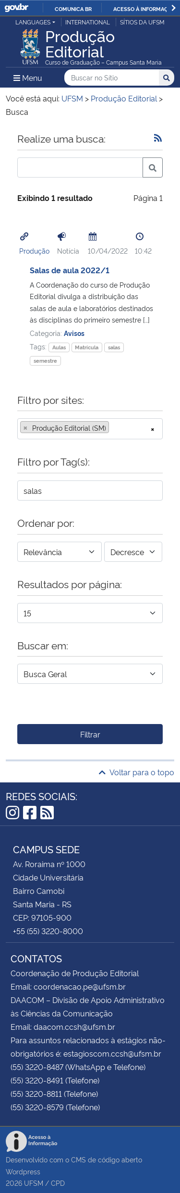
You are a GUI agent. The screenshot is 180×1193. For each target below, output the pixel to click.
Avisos (74, 332)
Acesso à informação (144, 8)
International (87, 22)
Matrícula (86, 347)
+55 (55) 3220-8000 (48, 930)
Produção (34, 250)
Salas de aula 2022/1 (69, 270)
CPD (58, 1182)
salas (114, 347)
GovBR (16, 7)
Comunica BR (73, 8)
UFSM (33, 1182)
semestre (45, 360)
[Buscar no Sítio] (111, 77)
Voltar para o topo (136, 772)
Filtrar (90, 734)
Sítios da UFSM (142, 22)
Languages (32, 22)
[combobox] (90, 428)
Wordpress (23, 1171)
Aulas (59, 347)
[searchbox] (114, 428)
